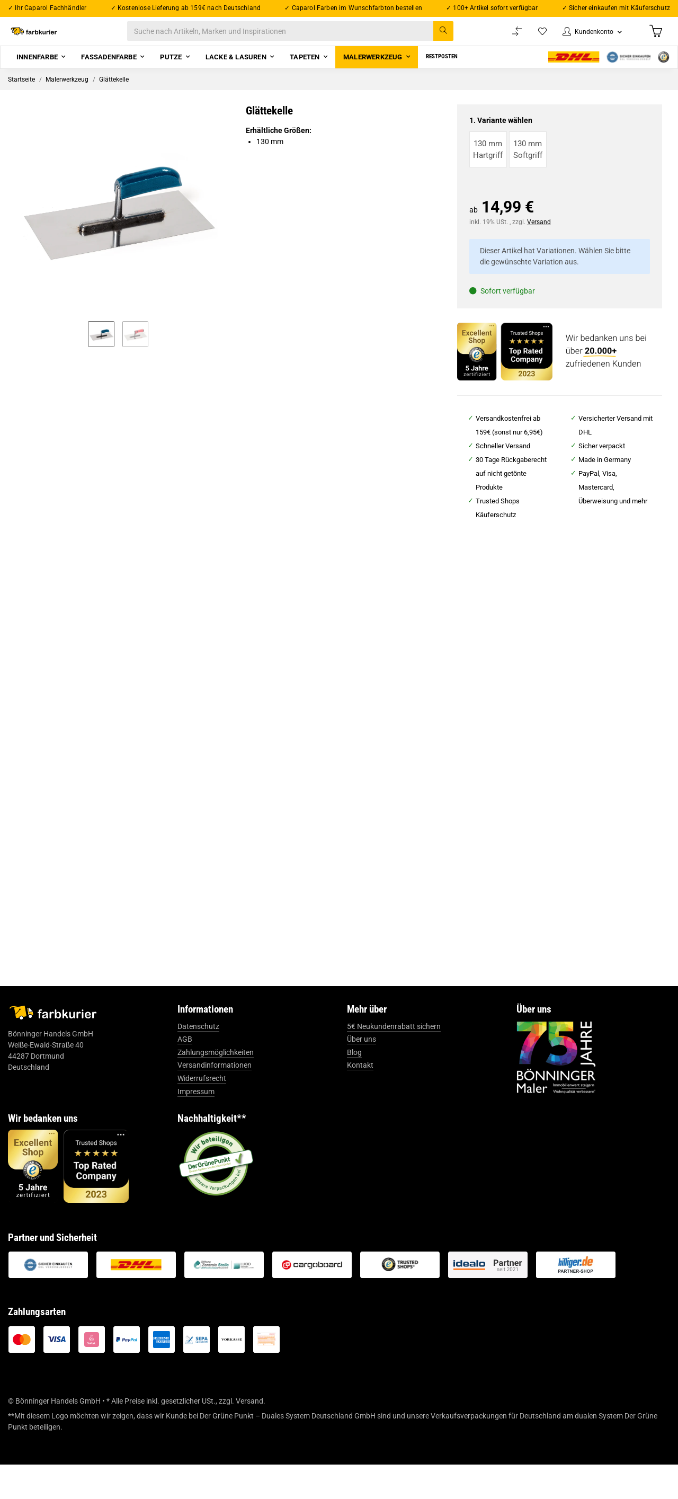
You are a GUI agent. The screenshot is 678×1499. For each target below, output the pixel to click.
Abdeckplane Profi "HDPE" (421, 817)
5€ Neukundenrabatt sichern (394, 1061)
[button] (586, 37)
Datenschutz (198, 1061)
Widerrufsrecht (201, 1112)
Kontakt (360, 1099)
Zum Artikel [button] (90, 892)
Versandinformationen (214, 1099)
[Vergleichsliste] (506, 38)
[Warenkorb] (654, 37)
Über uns (361, 1073)
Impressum (196, 1125)
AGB (184, 1073)
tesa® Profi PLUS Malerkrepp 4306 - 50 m (91, 823)
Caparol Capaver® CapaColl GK (587, 835)
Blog (354, 1087)
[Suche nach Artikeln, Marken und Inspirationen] (301, 38)
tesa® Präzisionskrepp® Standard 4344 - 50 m (256, 823)
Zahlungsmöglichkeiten (215, 1087)
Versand (539, 235)
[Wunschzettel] (532, 37)
